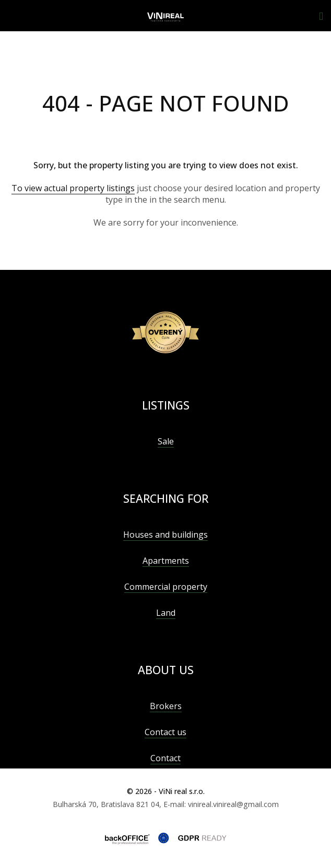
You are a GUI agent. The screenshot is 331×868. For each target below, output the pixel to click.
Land (165, 612)
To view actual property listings (73, 188)
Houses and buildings (165, 534)
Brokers (166, 706)
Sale (166, 441)
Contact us (165, 732)
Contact (165, 758)
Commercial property (165, 586)
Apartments (166, 560)
